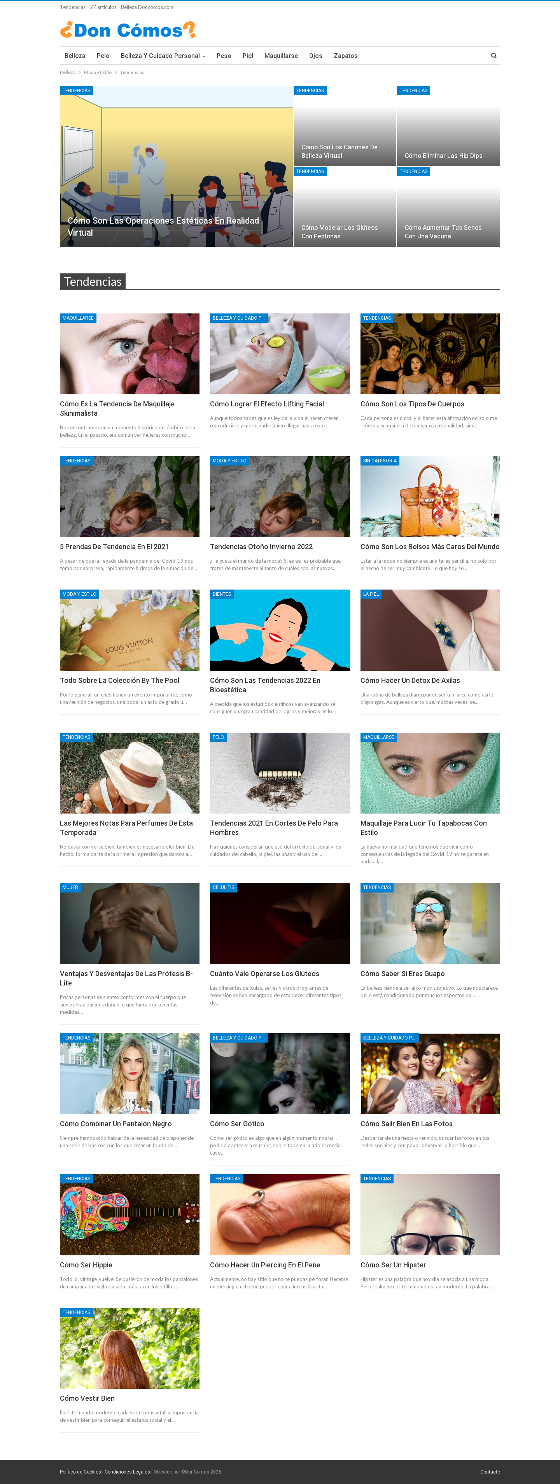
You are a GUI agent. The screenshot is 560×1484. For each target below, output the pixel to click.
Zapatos (346, 56)
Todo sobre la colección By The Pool (119, 680)
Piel (248, 56)
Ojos (315, 56)
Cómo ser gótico (237, 1124)
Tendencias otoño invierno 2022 (261, 546)
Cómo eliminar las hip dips (444, 155)
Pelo (103, 56)
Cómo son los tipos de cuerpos (412, 404)
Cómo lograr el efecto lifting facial (267, 404)
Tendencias (76, 90)
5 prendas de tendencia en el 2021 (114, 546)
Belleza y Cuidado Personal (160, 56)
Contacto (490, 1472)
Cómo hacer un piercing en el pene (265, 1265)
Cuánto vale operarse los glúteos (264, 974)
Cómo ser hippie (86, 1265)
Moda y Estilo (230, 461)
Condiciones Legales (127, 1472)
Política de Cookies (80, 1472)
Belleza (75, 56)
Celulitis (223, 887)
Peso (224, 56)
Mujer (70, 887)
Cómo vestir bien (87, 1398)
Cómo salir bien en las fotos (406, 1124)
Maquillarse (281, 56)
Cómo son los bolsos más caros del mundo (430, 546)
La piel (371, 594)
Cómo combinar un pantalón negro (116, 1124)
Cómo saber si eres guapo (402, 974)
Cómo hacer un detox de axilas (410, 680)
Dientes (222, 594)
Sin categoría (380, 461)
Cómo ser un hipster (393, 1265)
